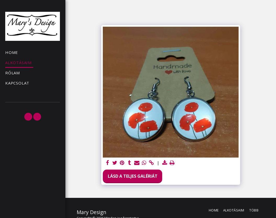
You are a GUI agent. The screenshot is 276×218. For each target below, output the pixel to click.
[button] (28, 117)
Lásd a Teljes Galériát (132, 176)
